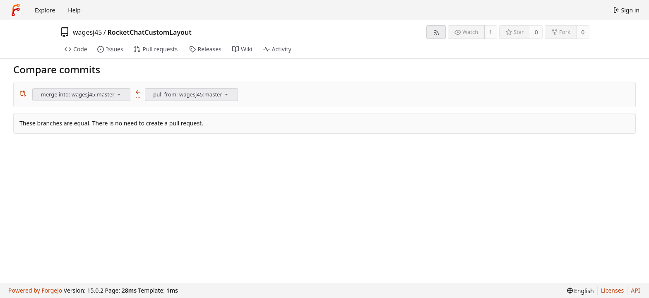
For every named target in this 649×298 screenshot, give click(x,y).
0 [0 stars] (536, 32)
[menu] (119, 94)
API (635, 290)
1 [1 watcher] (491, 32)
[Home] (15, 9)
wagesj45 (87, 32)
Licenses (612, 290)
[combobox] (82, 94)
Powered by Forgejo (35, 290)
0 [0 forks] (582, 32)
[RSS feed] (436, 32)
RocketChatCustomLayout (149, 32)
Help (74, 10)
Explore (45, 10)
